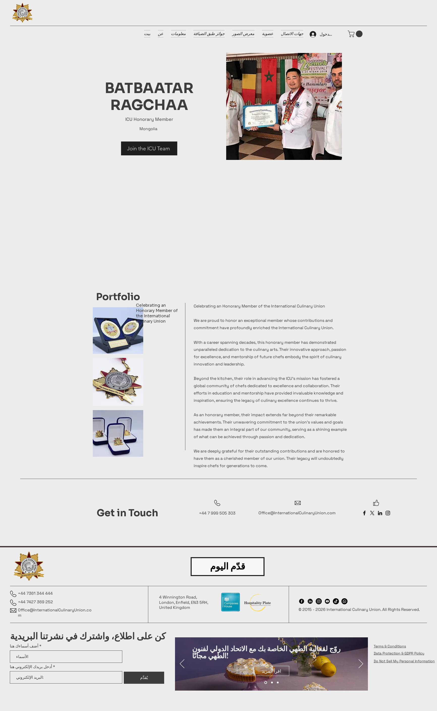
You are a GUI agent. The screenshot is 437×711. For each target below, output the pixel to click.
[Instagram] (388, 513)
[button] (356, 34)
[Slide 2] (272, 683)
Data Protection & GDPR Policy (399, 653)
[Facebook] (364, 513)
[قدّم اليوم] (228, 566)
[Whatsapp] (344, 601)
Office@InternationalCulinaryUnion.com (297, 513)
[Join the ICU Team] (149, 148)
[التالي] (361, 664)
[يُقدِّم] (144, 678)
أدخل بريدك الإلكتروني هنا (31, 667)
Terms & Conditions (390, 646)
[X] (372, 513)
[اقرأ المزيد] (271, 671)
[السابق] (182, 664)
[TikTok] (336, 601)
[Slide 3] (278, 683)
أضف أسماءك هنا (24, 646)
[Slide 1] (265, 682)
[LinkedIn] (380, 513)
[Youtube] (327, 601)
